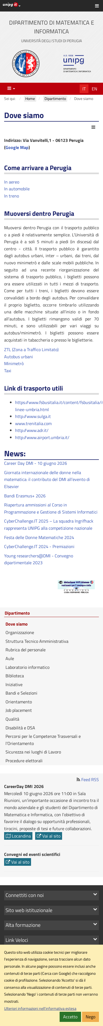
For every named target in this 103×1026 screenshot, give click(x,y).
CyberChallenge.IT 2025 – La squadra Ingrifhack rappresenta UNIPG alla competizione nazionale (48, 524)
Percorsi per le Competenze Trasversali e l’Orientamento (43, 740)
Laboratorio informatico (27, 667)
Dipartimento (17, 613)
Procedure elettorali (24, 760)
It (84, 88)
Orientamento (18, 701)
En (94, 88)
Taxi (7, 370)
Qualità (12, 719)
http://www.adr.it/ (32, 430)
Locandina (18, 836)
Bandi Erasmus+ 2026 (25, 495)
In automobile (17, 188)
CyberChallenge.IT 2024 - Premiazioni (39, 546)
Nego (90, 1016)
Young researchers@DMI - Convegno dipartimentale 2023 (38, 559)
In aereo (11, 182)
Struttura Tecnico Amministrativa (36, 641)
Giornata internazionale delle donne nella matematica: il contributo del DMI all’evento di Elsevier (47, 479)
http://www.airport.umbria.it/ (42, 437)
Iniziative (14, 684)
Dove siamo (16, 624)
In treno (11, 196)
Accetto (70, 1016)
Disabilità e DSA (20, 727)
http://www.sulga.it (33, 416)
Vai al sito (48, 836)
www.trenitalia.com (33, 423)
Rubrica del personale (25, 649)
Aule (9, 658)
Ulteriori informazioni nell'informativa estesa (40, 1008)
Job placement (18, 710)
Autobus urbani (18, 356)
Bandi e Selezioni (21, 693)
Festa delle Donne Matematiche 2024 (39, 537)
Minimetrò (14, 363)
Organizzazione (19, 632)
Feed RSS (90, 779)
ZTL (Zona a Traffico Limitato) (31, 349)
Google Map (17, 147)
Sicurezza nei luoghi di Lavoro (33, 752)
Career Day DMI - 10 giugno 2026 (35, 463)
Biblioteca (14, 675)
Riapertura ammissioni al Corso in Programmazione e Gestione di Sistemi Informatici (51, 508)
